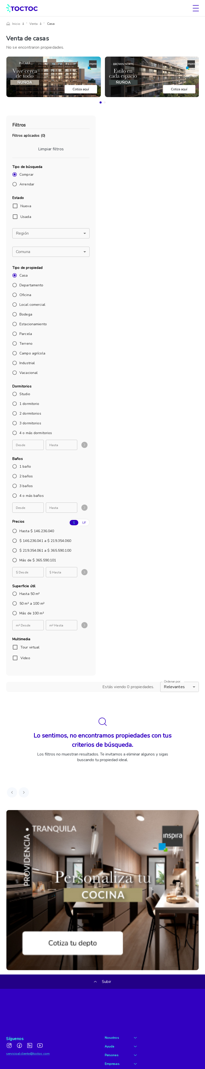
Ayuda (121, 1020)
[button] (51, 233)
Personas (121, 1029)
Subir (102, 981)
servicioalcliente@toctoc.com (28, 1027)
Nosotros (121, 1011)
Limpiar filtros (51, 149)
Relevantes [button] (174, 687)
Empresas (121, 1037)
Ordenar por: (172, 681)
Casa (45, 24)
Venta (31, 24)
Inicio (16, 24)
